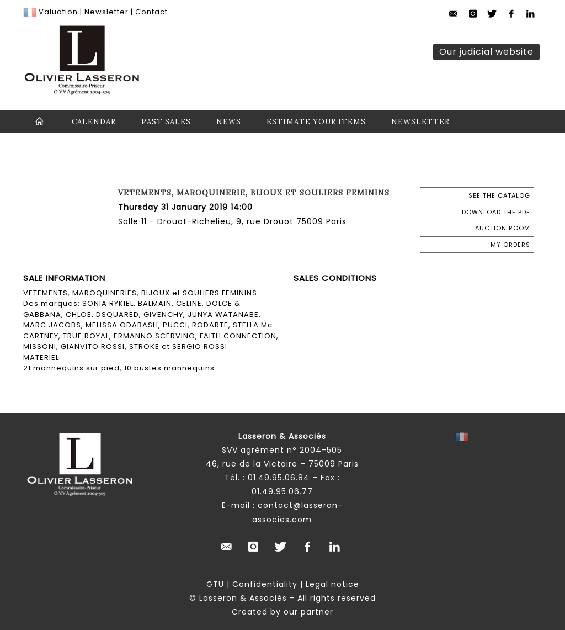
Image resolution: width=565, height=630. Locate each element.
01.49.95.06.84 (279, 477)
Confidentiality (264, 584)
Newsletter (105, 12)
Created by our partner (282, 611)
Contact (151, 12)
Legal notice (332, 584)
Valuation (58, 12)
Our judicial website (486, 51)
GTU (215, 584)
